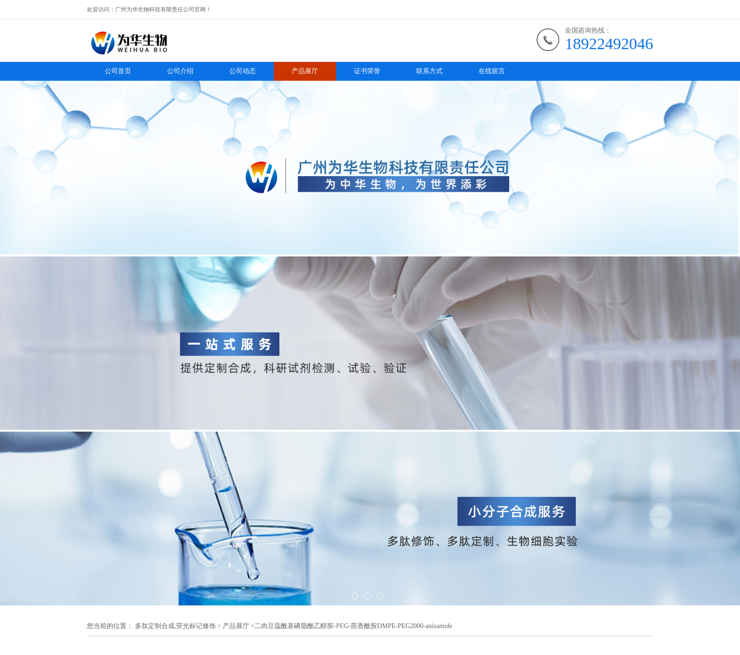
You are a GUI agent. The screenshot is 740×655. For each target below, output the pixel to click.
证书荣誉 (367, 71)
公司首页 (118, 71)
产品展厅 (305, 71)
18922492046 (609, 43)
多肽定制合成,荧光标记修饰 (175, 625)
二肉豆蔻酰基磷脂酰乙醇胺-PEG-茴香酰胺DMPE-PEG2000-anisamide (353, 625)
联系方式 (429, 71)
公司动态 (242, 71)
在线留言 (492, 71)
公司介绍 (180, 71)
